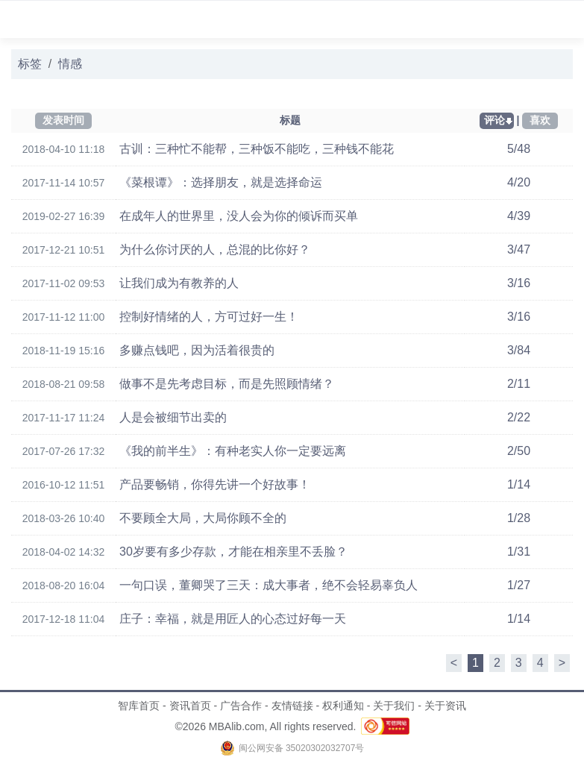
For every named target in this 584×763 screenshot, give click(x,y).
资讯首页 (190, 706)
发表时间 (63, 120)
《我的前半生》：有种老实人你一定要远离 (232, 451)
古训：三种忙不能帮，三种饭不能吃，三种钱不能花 (256, 148)
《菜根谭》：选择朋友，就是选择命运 (220, 182)
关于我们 (394, 706)
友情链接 (292, 706)
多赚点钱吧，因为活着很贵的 (196, 350)
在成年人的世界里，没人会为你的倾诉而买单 (238, 216)
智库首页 (139, 706)
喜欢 (540, 120)
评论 (494, 120)
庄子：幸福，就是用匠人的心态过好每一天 (232, 618)
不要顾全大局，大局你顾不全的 (202, 518)
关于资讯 (445, 706)
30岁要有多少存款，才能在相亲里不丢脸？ (233, 551)
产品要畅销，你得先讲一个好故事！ (214, 484)
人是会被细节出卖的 (173, 417)
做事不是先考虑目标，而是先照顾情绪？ (226, 383)
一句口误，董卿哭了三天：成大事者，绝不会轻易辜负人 (268, 585)
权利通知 (343, 706)
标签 (30, 63)
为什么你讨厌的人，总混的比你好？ (214, 249)
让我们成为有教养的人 (179, 283)
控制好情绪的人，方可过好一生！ (208, 316)
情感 (70, 63)
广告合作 (241, 706)
